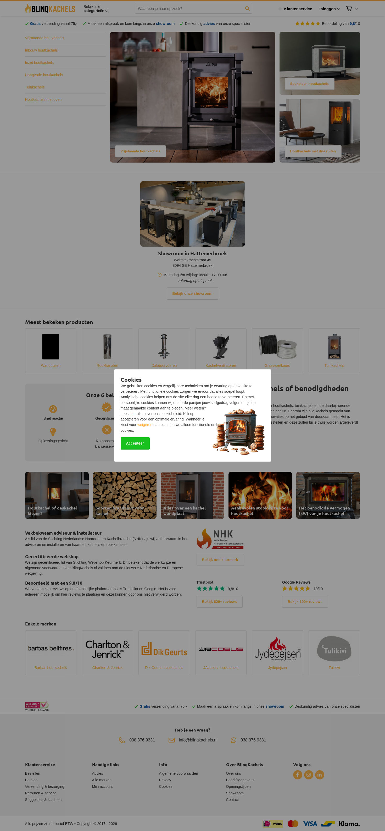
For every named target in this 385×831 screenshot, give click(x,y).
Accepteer (135, 443)
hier (133, 414)
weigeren (144, 425)
